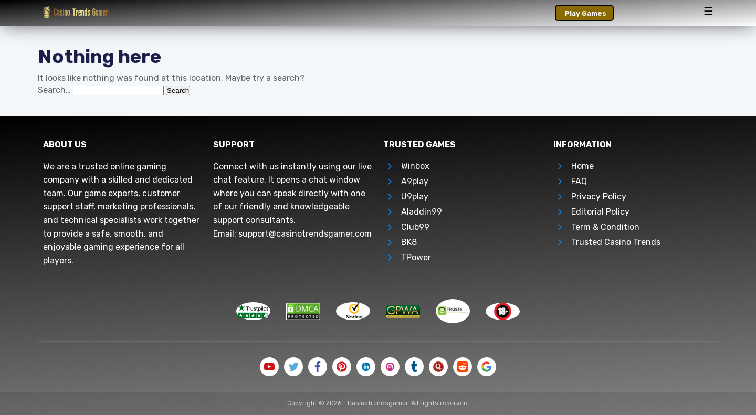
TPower (416, 257)
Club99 (415, 227)
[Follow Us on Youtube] (269, 366)
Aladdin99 (421, 212)
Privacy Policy (598, 196)
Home (582, 166)
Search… (54, 90)
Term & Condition (605, 227)
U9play (414, 196)
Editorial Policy (600, 212)
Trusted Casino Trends (615, 242)
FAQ (579, 181)
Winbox (415, 166)
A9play (414, 181)
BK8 (409, 242)
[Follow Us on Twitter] (293, 366)
